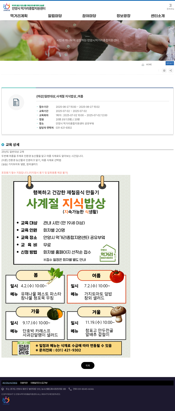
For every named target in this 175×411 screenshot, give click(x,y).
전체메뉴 (170, 9)
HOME (149, 64)
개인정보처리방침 (9, 383)
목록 (88, 365)
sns (171, 70)
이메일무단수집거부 (39, 383)
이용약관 (24, 383)
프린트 (164, 70)
